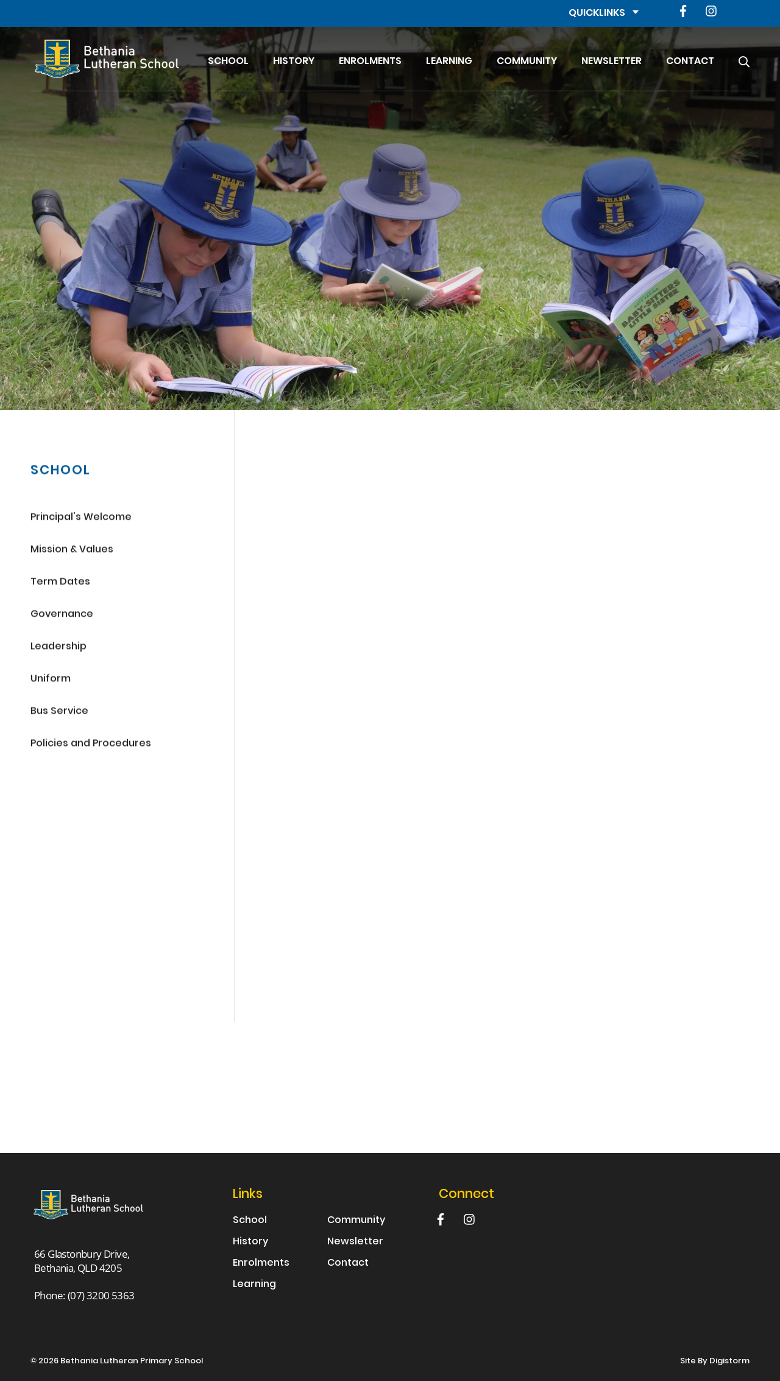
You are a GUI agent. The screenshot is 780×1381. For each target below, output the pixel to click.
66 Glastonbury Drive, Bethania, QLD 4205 (81, 1261)
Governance (61, 615)
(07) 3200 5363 (101, 1295)
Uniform (50, 680)
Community (527, 62)
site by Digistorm (715, 1361)
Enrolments (370, 62)
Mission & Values (71, 551)
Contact (690, 62)
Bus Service (59, 712)
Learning (449, 62)
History (293, 62)
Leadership (58, 648)
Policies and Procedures (90, 745)
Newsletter (611, 62)
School (228, 62)
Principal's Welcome (81, 518)
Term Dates (60, 583)
